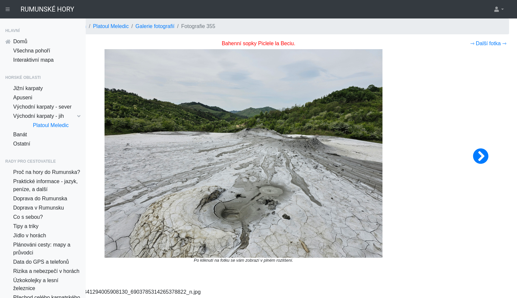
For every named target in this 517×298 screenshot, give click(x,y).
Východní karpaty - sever (42, 107)
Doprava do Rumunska (40, 198)
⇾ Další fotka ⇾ (488, 43)
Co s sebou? (28, 217)
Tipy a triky (26, 226)
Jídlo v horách (29, 235)
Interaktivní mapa (33, 60)
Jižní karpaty (28, 88)
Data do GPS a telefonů (41, 262)
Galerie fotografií (240, 26)
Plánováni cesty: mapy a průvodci (41, 248)
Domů (16, 41)
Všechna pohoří (31, 50)
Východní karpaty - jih (46, 116)
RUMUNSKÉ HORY (47, 9)
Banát (20, 134)
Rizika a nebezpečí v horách (46, 271)
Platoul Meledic (51, 125)
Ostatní (21, 144)
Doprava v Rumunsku (38, 208)
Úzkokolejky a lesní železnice (35, 284)
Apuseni (22, 97)
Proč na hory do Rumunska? (46, 172)
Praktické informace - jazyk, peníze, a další (45, 185)
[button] (498, 9)
